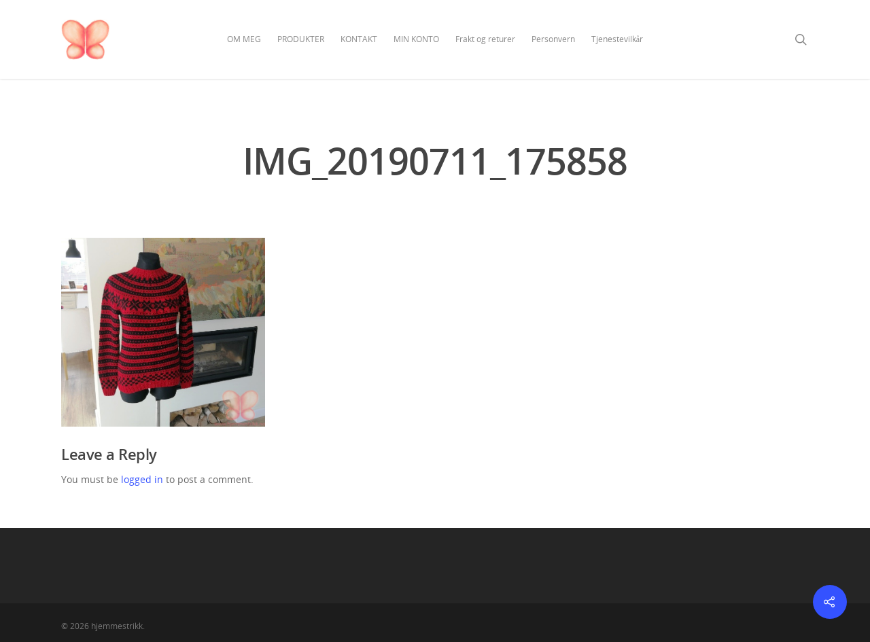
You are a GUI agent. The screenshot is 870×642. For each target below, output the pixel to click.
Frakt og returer (485, 39)
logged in (142, 479)
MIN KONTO (416, 39)
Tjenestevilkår (617, 39)
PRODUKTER (300, 39)
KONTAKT (359, 39)
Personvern (553, 39)
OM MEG (244, 39)
